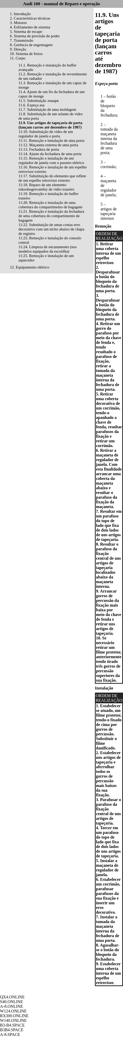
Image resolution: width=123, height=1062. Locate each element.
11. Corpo (17, 58)
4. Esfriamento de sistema (30, 27)
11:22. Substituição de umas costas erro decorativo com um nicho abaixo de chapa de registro (51, 229)
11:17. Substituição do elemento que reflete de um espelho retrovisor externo (52, 178)
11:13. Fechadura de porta (38, 149)
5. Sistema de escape (26, 31)
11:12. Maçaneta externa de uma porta (48, 145)
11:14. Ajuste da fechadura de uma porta (49, 154)
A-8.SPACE (10, 1034)
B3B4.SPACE (11, 1030)
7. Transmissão (21, 40)
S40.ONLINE (11, 1001)
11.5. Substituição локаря (38, 101)
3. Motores (18, 23)
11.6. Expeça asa (31, 105)
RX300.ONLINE (14, 1016)
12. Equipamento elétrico (29, 267)
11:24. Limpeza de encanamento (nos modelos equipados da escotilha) (47, 249)
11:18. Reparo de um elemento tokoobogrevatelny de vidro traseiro (46, 187)
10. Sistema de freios (26, 54)
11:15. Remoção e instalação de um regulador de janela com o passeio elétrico (51, 160)
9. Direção (18, 49)
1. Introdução (20, 14)
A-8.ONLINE (11, 1006)
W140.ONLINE (13, 1020)
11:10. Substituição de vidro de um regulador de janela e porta (45, 134)
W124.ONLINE (13, 1011)
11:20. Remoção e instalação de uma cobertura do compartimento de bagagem (50, 204)
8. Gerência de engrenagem (31, 45)
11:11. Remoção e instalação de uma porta (51, 140)
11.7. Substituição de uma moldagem (47, 109)
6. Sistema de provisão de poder (35, 36)
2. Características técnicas (30, 18)
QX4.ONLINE (12, 997)
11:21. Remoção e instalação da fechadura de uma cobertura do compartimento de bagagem (51, 215)
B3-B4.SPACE (12, 1025)
